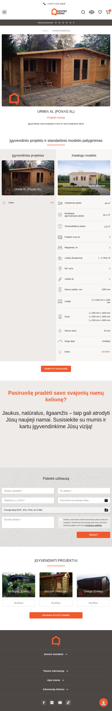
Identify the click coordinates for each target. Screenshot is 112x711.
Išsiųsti (93, 534)
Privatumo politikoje (93, 525)
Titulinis (45, 30)
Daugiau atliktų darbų (56, 615)
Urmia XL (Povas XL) (61, 30)
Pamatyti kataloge (56, 368)
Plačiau (18, 603)
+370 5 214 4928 (56, 3)
